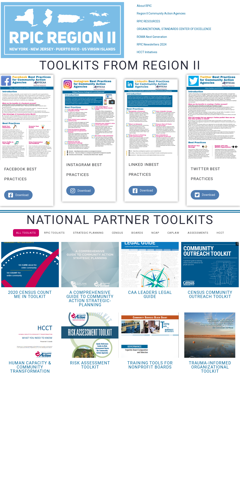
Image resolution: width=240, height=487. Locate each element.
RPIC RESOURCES (148, 21)
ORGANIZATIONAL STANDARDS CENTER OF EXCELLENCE (174, 29)
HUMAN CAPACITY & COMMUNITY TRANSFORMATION (30, 367)
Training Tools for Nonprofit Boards (150, 365)
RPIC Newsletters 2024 (152, 44)
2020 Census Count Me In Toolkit (30, 294)
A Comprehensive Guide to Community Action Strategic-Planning (89, 298)
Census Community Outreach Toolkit (210, 294)
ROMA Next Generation (152, 36)
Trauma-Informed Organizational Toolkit (210, 367)
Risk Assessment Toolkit (90, 365)
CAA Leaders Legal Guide (150, 294)
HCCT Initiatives (147, 52)
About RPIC (144, 5)
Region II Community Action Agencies (161, 13)
